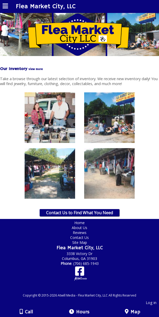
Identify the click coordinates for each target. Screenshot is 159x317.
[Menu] (5, 7)
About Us (79, 227)
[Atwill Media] (84, 289)
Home (79, 222)
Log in (151, 302)
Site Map (79, 242)
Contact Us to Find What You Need (79, 213)
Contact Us (79, 237)
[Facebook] (79, 273)
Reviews (79, 232)
